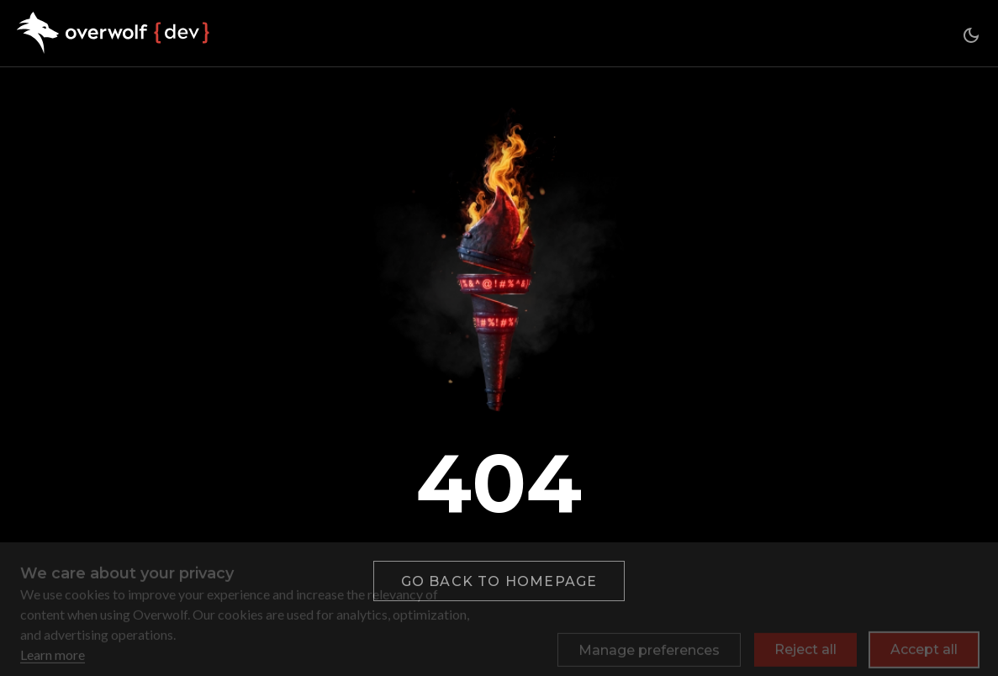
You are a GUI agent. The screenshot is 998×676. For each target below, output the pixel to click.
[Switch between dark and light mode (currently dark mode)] (971, 35)
